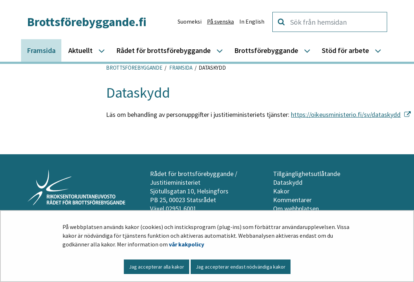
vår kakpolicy (186, 244)
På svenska (220, 21)
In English (251, 21)
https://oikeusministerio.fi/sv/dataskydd (351, 114)
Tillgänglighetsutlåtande (306, 173)
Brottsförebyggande (134, 67)
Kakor (281, 191)
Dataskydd (288, 182)
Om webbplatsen (296, 208)
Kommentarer (292, 200)
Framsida (180, 67)
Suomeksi (190, 21)
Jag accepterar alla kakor (156, 266)
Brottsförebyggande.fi (86, 21)
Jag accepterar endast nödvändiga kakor (240, 266)
